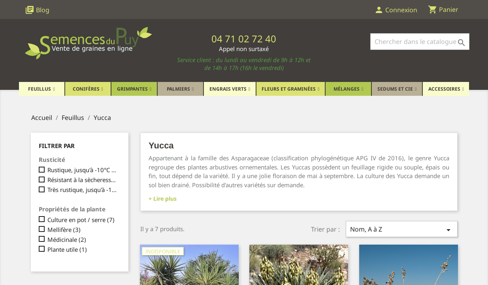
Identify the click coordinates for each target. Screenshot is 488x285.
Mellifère (64, 230)
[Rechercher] (419, 41)
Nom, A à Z (401, 230)
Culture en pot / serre (81, 220)
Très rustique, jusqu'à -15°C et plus (82, 190)
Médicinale (66, 239)
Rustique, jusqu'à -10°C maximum (82, 170)
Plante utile (67, 249)
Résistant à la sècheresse (82, 180)
